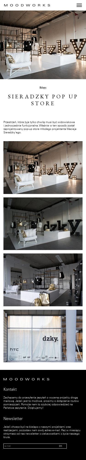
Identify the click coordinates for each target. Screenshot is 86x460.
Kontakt (10, 389)
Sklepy (43, 87)
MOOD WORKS (27, 5)
